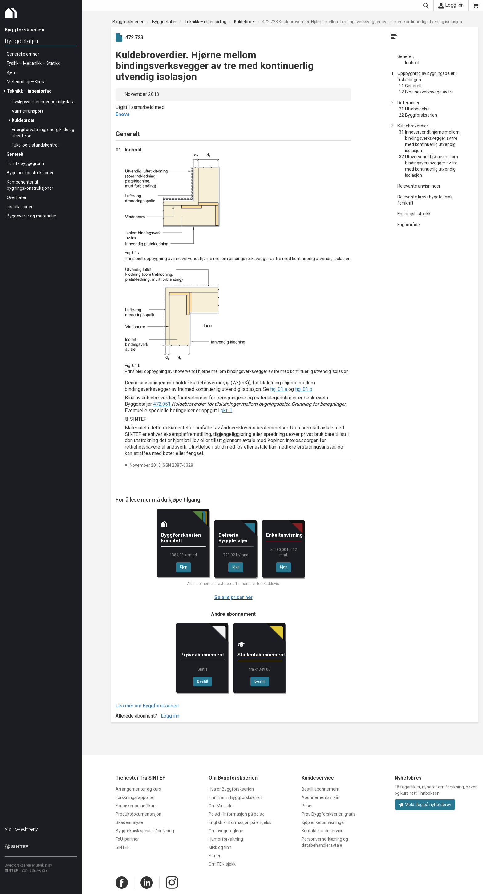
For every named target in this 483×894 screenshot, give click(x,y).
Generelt (15, 154)
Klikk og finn (220, 847)
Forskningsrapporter (135, 797)
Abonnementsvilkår (321, 797)
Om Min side (221, 805)
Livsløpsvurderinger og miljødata (43, 101)
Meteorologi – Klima (26, 81)
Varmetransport (27, 111)
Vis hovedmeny (21, 829)
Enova (123, 114)
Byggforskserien (128, 21)
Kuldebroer (23, 120)
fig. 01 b (303, 389)
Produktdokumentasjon (138, 814)
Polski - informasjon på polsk (236, 814)
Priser (307, 805)
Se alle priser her (233, 597)
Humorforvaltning (226, 839)
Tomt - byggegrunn (25, 163)
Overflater (16, 197)
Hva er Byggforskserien (231, 789)
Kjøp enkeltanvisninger (323, 822)
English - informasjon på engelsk (240, 822)
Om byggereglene (226, 830)
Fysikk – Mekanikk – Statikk (33, 63)
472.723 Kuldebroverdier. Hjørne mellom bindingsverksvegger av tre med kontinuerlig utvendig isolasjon (362, 21)
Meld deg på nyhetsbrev (425, 804)
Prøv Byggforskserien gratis (328, 814)
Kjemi (12, 72)
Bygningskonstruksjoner (30, 172)
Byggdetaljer (22, 41)
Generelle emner (23, 54)
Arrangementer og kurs (138, 789)
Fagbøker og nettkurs (136, 805)
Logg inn (451, 5)
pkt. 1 (226, 410)
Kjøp (183, 567)
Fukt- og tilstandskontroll (35, 145)
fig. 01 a (278, 389)
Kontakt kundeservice (322, 830)
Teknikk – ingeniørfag (29, 91)
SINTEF (11, 870)
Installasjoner (20, 206)
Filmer (215, 855)
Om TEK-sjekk (222, 864)
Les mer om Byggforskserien (147, 706)
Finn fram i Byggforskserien (235, 797)
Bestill (202, 681)
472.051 (162, 404)
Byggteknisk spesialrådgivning (145, 830)
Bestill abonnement (320, 789)
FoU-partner (127, 839)
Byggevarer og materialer (31, 215)
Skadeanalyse (129, 822)
